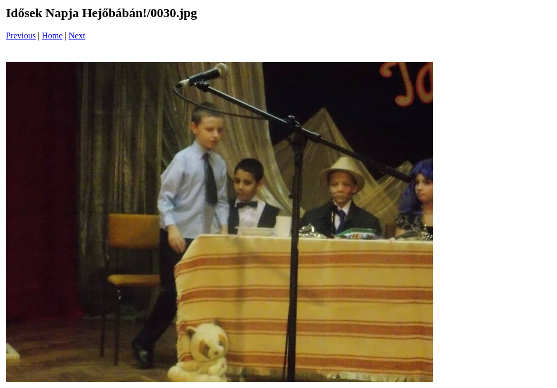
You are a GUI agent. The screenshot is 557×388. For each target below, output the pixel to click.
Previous (21, 35)
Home (52, 35)
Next (77, 35)
